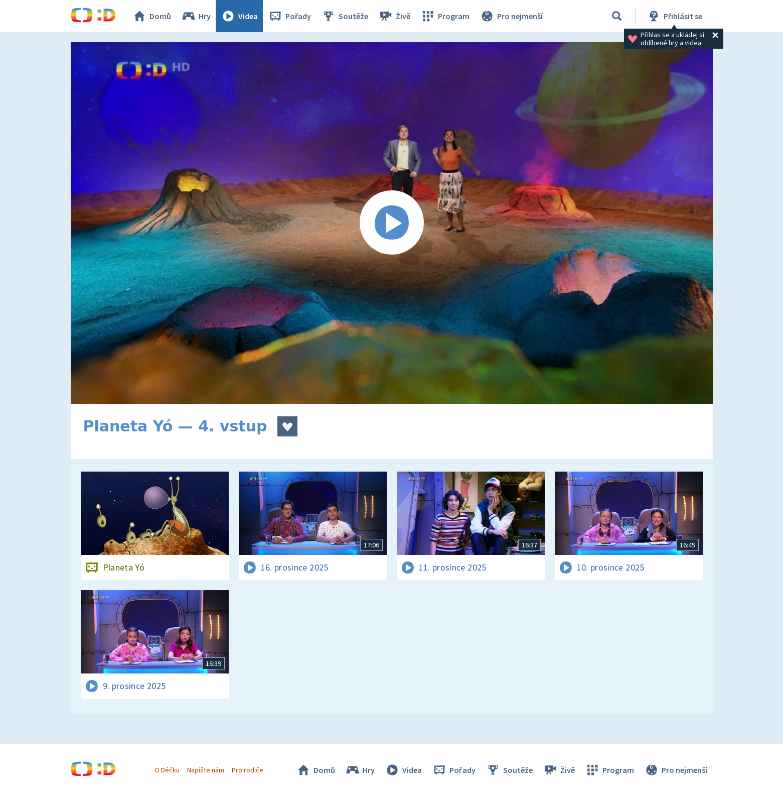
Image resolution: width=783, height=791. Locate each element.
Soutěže (344, 16)
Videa (239, 16)
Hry (196, 16)
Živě (394, 16)
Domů (151, 16)
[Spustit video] (392, 223)
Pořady (289, 16)
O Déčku (167, 769)
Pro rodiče (247, 769)
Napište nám (205, 769)
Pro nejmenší (511, 16)
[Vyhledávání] (617, 16)
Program (444, 16)
